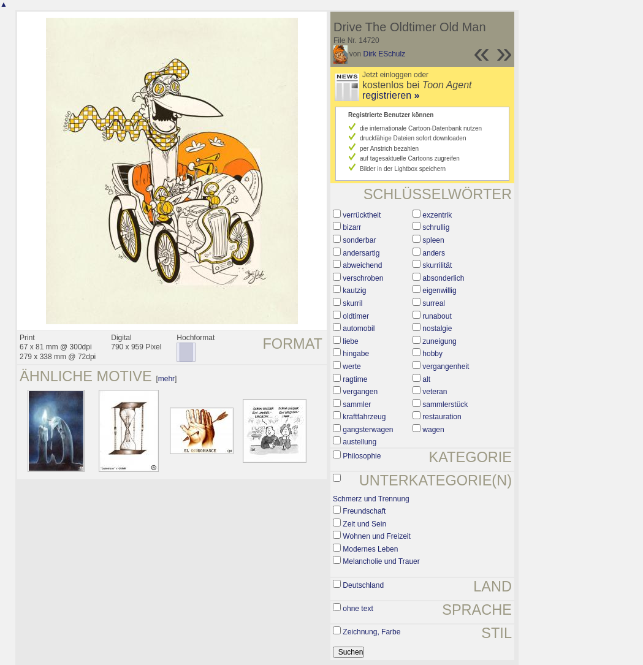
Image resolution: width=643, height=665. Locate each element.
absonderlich (443, 278)
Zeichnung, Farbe (371, 632)
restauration (441, 416)
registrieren (390, 95)
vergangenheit (445, 366)
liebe (350, 341)
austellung (359, 442)
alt (426, 379)
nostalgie (437, 328)
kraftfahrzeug (364, 416)
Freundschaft (364, 511)
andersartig (361, 253)
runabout (436, 316)
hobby (432, 353)
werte (351, 366)
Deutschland (363, 585)
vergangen (360, 391)
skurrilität (437, 265)
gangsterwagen (368, 429)
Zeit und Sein (364, 524)
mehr (166, 378)
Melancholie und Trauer (381, 561)
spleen (433, 240)
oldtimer (356, 316)
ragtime (355, 379)
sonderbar (359, 240)
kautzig (354, 290)
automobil (359, 328)
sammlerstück (445, 404)
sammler (357, 404)
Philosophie (362, 456)
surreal (433, 303)
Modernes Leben (370, 549)
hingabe (356, 353)
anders (433, 253)
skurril (352, 303)
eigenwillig (439, 290)
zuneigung (439, 341)
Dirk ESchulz (384, 54)
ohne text (358, 608)
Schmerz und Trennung (371, 499)
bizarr (352, 227)
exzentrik (437, 215)
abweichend (362, 265)
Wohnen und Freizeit (377, 536)
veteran (434, 391)
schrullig (435, 227)
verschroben (363, 278)
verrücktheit (362, 215)
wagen (433, 429)
